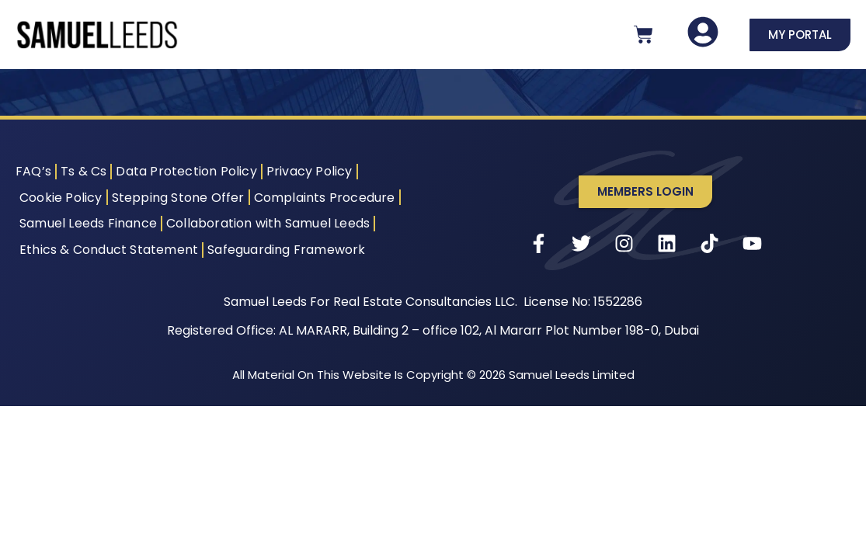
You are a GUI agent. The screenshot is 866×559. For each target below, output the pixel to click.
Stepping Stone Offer (178, 198)
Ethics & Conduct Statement (108, 250)
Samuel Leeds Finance (88, 223)
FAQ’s (33, 171)
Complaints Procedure (324, 198)
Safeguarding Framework (286, 250)
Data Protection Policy (186, 171)
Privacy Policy (309, 171)
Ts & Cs (83, 171)
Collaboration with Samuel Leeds (268, 223)
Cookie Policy (61, 198)
